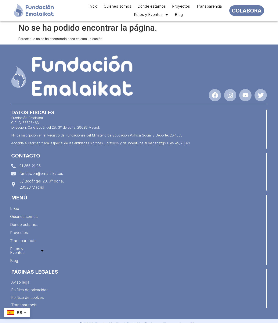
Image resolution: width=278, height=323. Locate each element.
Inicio (93, 6)
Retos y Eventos (151, 15)
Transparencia (209, 6)
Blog (179, 14)
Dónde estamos (152, 6)
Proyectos (181, 6)
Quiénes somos (117, 6)
